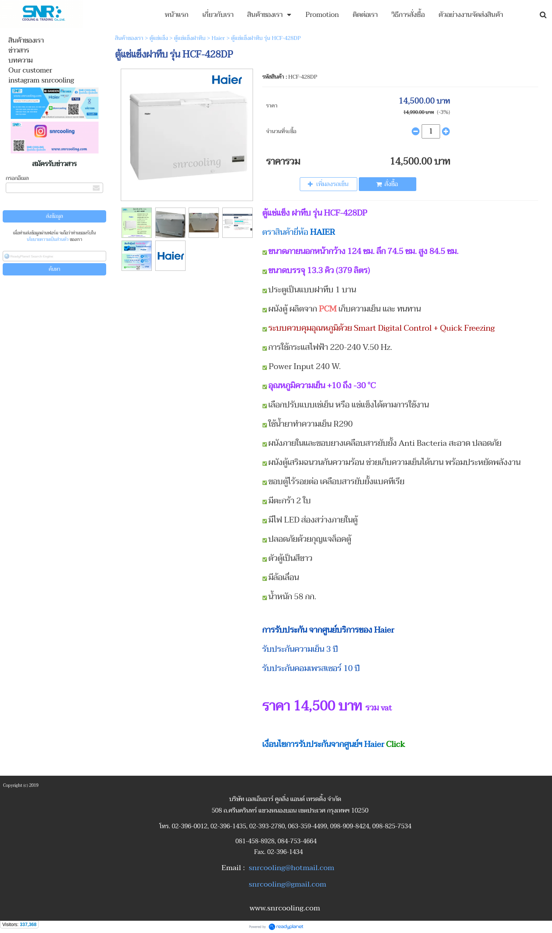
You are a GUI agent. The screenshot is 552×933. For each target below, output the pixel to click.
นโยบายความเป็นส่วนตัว (48, 239)
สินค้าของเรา (129, 38)
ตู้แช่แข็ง (159, 38)
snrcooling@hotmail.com (291, 868)
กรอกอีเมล (17, 178)
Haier (218, 38)
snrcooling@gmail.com (287, 884)
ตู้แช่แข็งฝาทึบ (189, 38)
